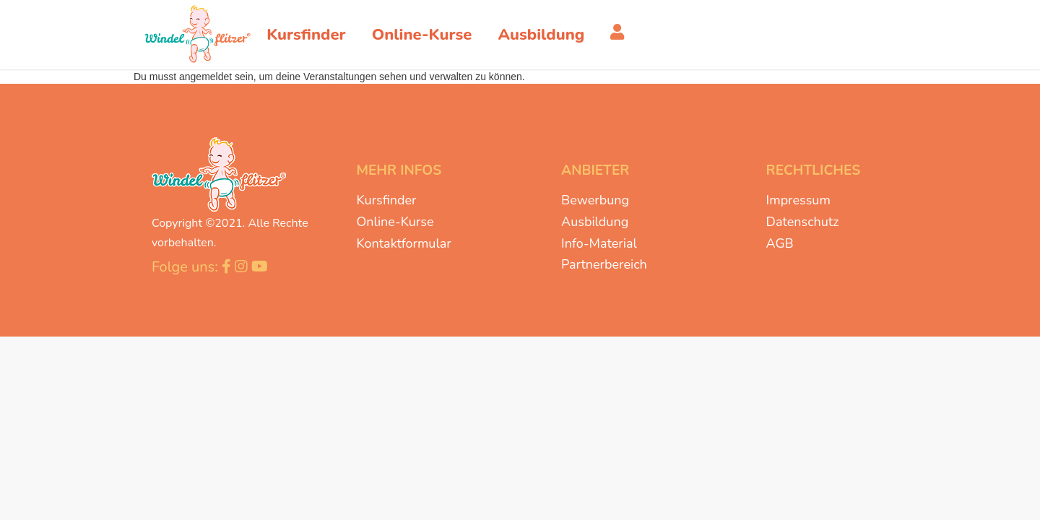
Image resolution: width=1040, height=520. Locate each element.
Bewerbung (595, 200)
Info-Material (599, 243)
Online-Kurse (395, 221)
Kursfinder (387, 200)
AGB (780, 243)
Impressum (798, 200)
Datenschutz (802, 221)
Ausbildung (594, 221)
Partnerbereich (604, 264)
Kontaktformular (404, 243)
